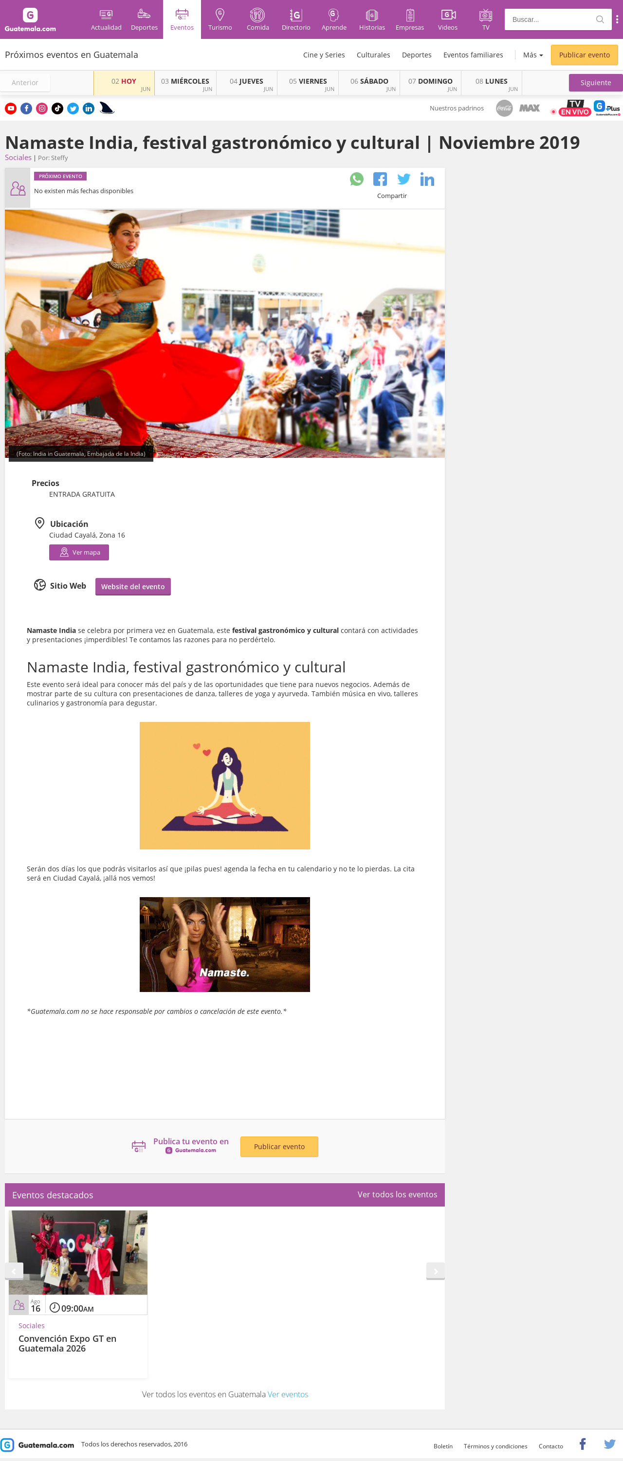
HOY (123, 81)
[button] (596, 82)
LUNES (492, 81)
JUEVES (246, 81)
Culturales (373, 54)
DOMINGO (430, 81)
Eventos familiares (473, 54)
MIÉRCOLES (185, 81)
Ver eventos (288, 1394)
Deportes (417, 54)
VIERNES (308, 81)
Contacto (551, 1446)
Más (530, 54)
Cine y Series (324, 54)
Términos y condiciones (496, 1446)
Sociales (18, 157)
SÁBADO (369, 81)
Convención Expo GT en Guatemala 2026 (67, 1343)
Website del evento (133, 586)
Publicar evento (584, 54)
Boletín (443, 1446)
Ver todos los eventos (398, 1194)
